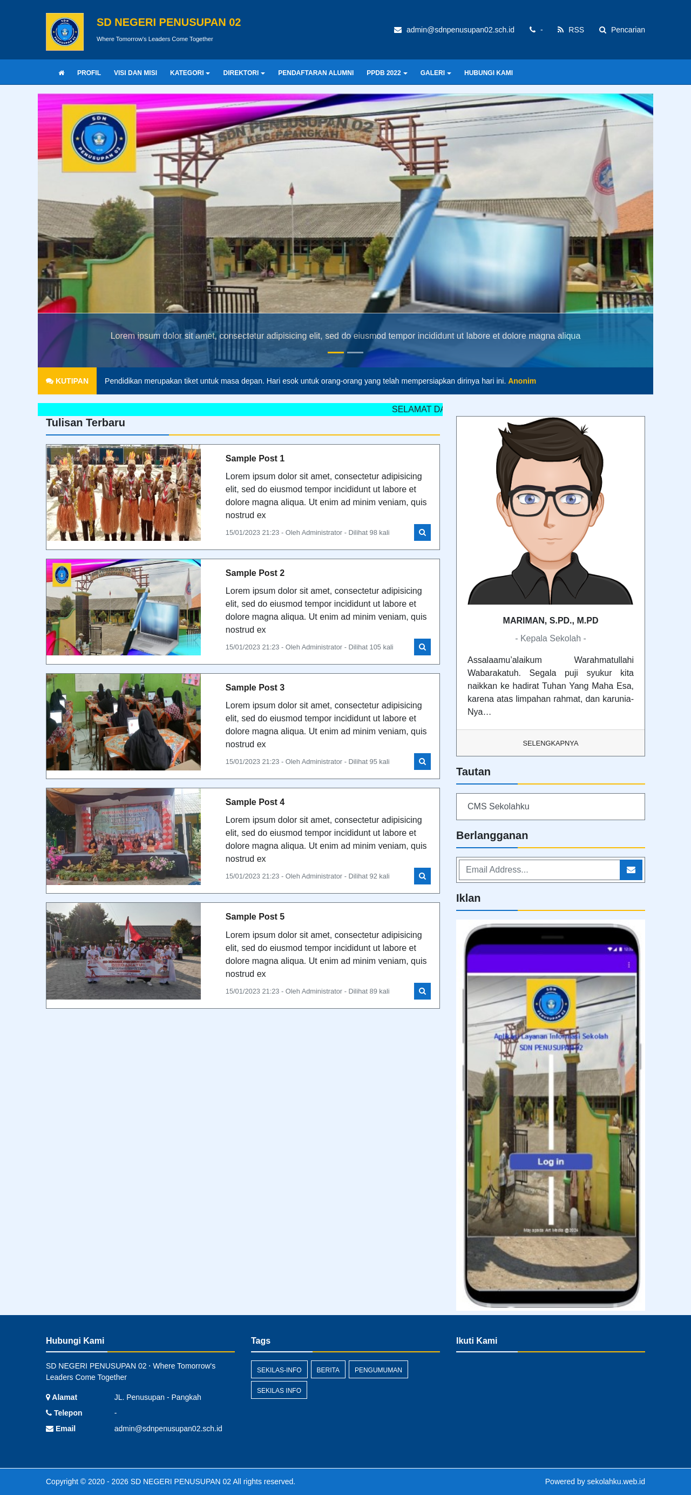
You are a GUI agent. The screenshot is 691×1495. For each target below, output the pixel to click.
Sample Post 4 (255, 802)
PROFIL (89, 73)
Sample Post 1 (255, 458)
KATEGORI (190, 73)
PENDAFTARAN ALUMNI (316, 73)
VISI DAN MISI (135, 73)
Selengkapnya (551, 743)
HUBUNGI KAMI (488, 73)
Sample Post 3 (255, 687)
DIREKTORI (244, 73)
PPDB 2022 (387, 73)
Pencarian (622, 29)
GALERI (436, 73)
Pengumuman (378, 1370)
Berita (328, 1370)
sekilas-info (279, 1370)
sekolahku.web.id (616, 1481)
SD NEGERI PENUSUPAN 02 (179, 1481)
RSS (571, 29)
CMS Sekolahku (499, 806)
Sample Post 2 (255, 573)
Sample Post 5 (255, 916)
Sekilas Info (279, 1391)
